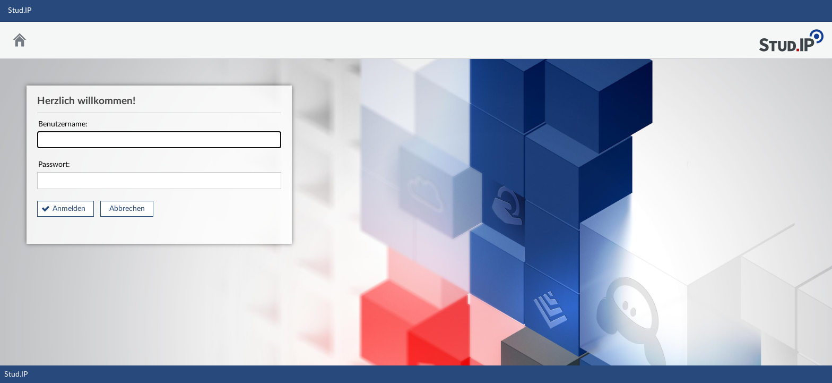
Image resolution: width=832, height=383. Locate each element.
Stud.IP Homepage (791, 37)
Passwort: (159, 175)
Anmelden (69, 208)
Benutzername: (159, 135)
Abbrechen (127, 208)
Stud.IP (16, 374)
